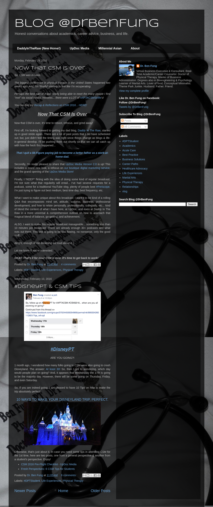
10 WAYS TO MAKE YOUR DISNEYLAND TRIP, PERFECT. (62, 399)
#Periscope (103, 186)
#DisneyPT (62, 349)
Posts (126, 120)
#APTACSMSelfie (90, 97)
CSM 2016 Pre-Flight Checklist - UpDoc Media (49, 464)
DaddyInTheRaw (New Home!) (39, 48)
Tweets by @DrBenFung (133, 106)
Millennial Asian (109, 48)
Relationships (130, 186)
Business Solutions (133, 159)
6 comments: (69, 475)
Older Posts (100, 491)
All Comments (131, 126)
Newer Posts (25, 491)
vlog (124, 191)
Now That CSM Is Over (49, 68)
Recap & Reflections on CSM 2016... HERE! (60, 105)
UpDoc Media (79, 48)
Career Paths (130, 163)
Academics (128, 145)
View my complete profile (134, 90)
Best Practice (130, 154)
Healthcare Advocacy (135, 168)
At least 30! (53, 369)
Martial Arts (129, 177)
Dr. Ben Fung (148, 65)
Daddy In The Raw (89, 130)
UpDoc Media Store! (62, 171)
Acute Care (129, 150)
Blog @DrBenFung (86, 23)
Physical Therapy (73, 269)
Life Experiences (51, 269)
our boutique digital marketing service (87, 168)
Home (63, 491)
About (135, 48)
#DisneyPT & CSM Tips (48, 286)
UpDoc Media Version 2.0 (81, 164)
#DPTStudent (32, 269)
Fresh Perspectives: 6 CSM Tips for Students (48, 468)
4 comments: (69, 264)
